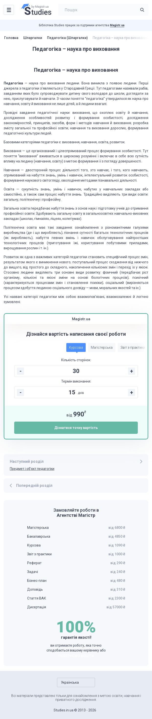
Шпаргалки (32, 38)
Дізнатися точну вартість (76, 428)
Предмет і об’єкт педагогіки (32, 469)
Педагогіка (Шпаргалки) (67, 38)
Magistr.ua (117, 25)
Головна (11, 38)
